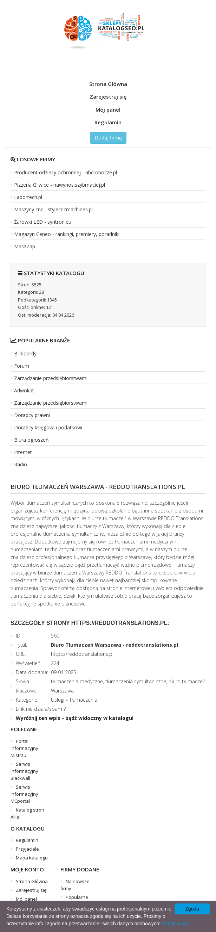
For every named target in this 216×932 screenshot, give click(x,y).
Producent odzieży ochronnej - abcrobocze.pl (65, 172)
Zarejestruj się (108, 96)
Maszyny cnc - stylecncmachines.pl (53, 209)
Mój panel (108, 109)
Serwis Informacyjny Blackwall (24, 771)
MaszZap (24, 246)
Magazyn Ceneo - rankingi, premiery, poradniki (66, 234)
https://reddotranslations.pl (82, 654)
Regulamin (108, 122)
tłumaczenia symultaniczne (135, 681)
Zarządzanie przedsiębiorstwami (50, 378)
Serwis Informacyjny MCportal (24, 794)
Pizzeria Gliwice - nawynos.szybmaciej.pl (59, 184)
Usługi (57, 699)
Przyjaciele (27, 849)
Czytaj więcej (176, 923)
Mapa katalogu (32, 858)
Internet (23, 452)
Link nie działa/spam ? (41, 709)
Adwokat (24, 390)
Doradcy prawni (32, 415)
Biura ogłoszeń (31, 439)
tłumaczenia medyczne (77, 681)
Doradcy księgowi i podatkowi (48, 427)
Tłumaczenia (83, 699)
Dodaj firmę (108, 137)
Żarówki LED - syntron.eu (42, 221)
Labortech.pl (28, 197)
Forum (21, 365)
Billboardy (25, 353)
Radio (20, 464)
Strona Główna (108, 83)
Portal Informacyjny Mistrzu (24, 748)
